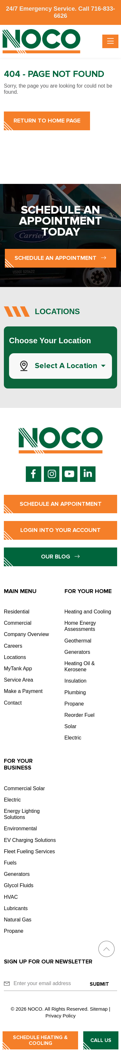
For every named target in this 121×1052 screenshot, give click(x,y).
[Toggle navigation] (110, 41)
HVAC (11, 897)
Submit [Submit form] (99, 984)
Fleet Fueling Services (29, 851)
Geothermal (78, 640)
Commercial (17, 623)
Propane (74, 704)
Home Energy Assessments (80, 626)
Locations (15, 657)
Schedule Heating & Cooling (40, 1040)
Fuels (10, 863)
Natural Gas (17, 919)
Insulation (76, 681)
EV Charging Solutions (30, 840)
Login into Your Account (60, 530)
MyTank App (18, 668)
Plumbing (75, 692)
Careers (13, 646)
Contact (13, 703)
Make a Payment (23, 691)
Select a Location (66, 365)
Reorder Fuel (80, 715)
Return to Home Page (47, 120)
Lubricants (16, 908)
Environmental (20, 828)
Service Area (18, 680)
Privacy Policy (60, 1015)
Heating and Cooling (88, 611)
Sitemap (99, 1009)
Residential (16, 611)
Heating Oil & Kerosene (80, 666)
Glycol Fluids (19, 885)
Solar (70, 726)
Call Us (100, 1040)
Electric (73, 737)
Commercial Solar (24, 788)
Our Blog (60, 556)
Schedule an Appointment (60, 257)
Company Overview (26, 634)
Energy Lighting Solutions (22, 814)
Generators (77, 652)
